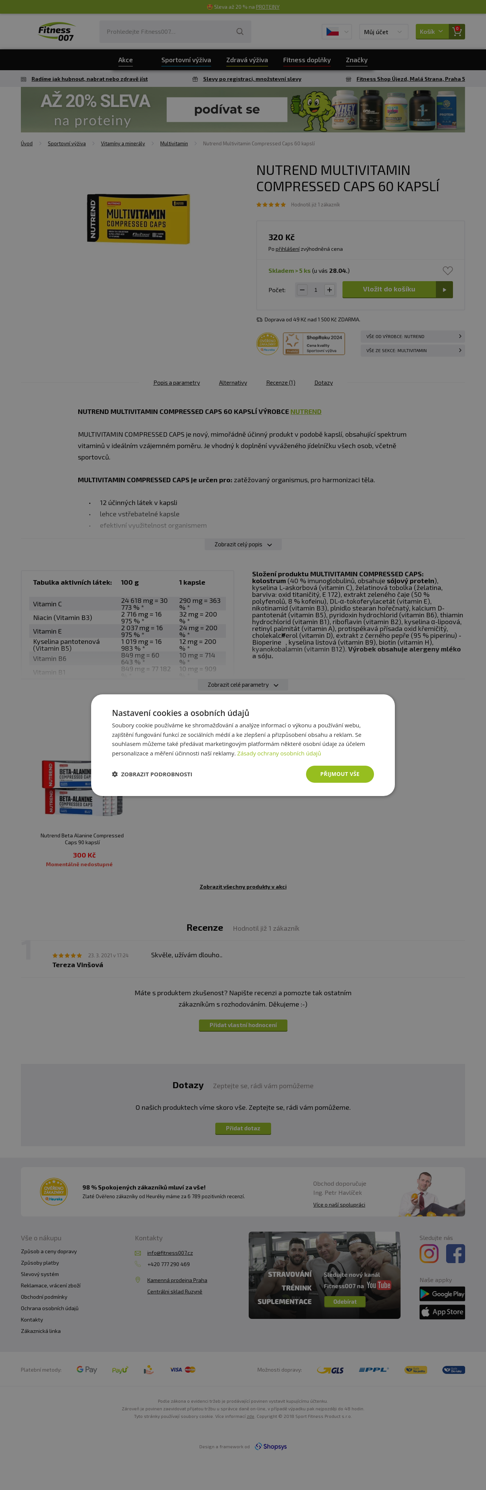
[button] (152, 774)
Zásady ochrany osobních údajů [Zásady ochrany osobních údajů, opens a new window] (279, 753)
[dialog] (243, 745)
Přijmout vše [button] (340, 773)
